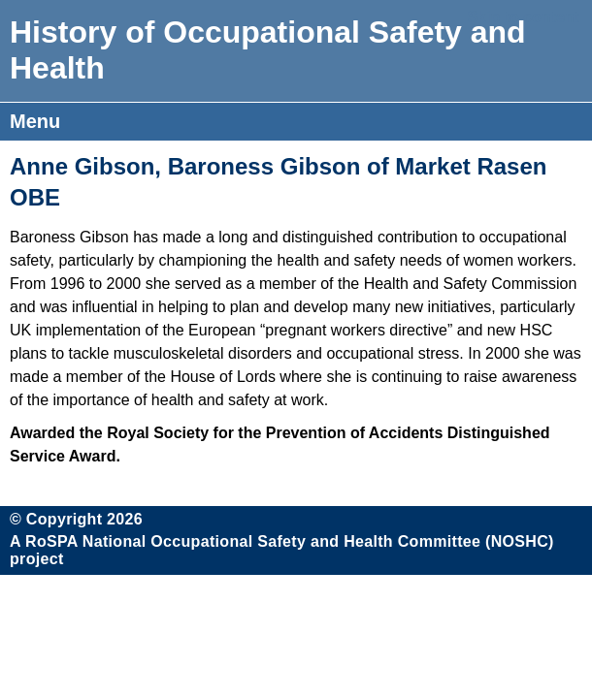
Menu (35, 121)
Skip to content (523, 17)
